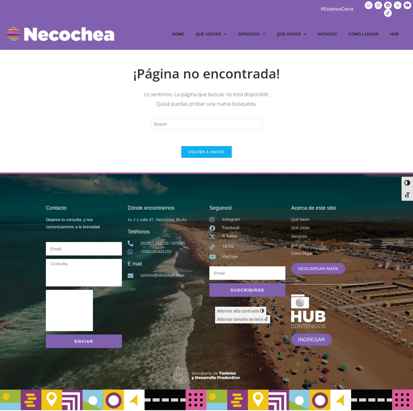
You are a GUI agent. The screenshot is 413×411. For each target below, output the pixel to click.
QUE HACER (291, 33)
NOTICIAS (327, 33)
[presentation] (69, 311)
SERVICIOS (251, 33)
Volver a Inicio (206, 152)
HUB (394, 33)
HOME (178, 33)
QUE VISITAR (211, 33)
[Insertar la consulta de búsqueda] (206, 123)
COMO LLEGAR (363, 33)
